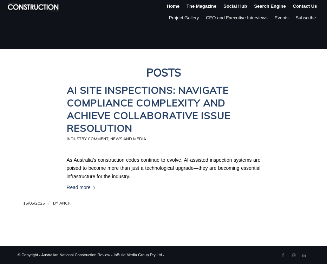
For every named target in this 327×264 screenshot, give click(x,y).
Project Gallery (184, 17)
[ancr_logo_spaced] (34, 6)
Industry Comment (87, 138)
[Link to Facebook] (283, 255)
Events (282, 17)
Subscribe (306, 17)
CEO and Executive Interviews (237, 17)
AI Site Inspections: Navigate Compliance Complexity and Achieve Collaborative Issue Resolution (148, 109)
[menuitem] (173, 6)
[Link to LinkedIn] (304, 255)
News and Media (128, 138)
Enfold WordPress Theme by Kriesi (195, 255)
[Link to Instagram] (293, 255)
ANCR (65, 203)
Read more (82, 187)
